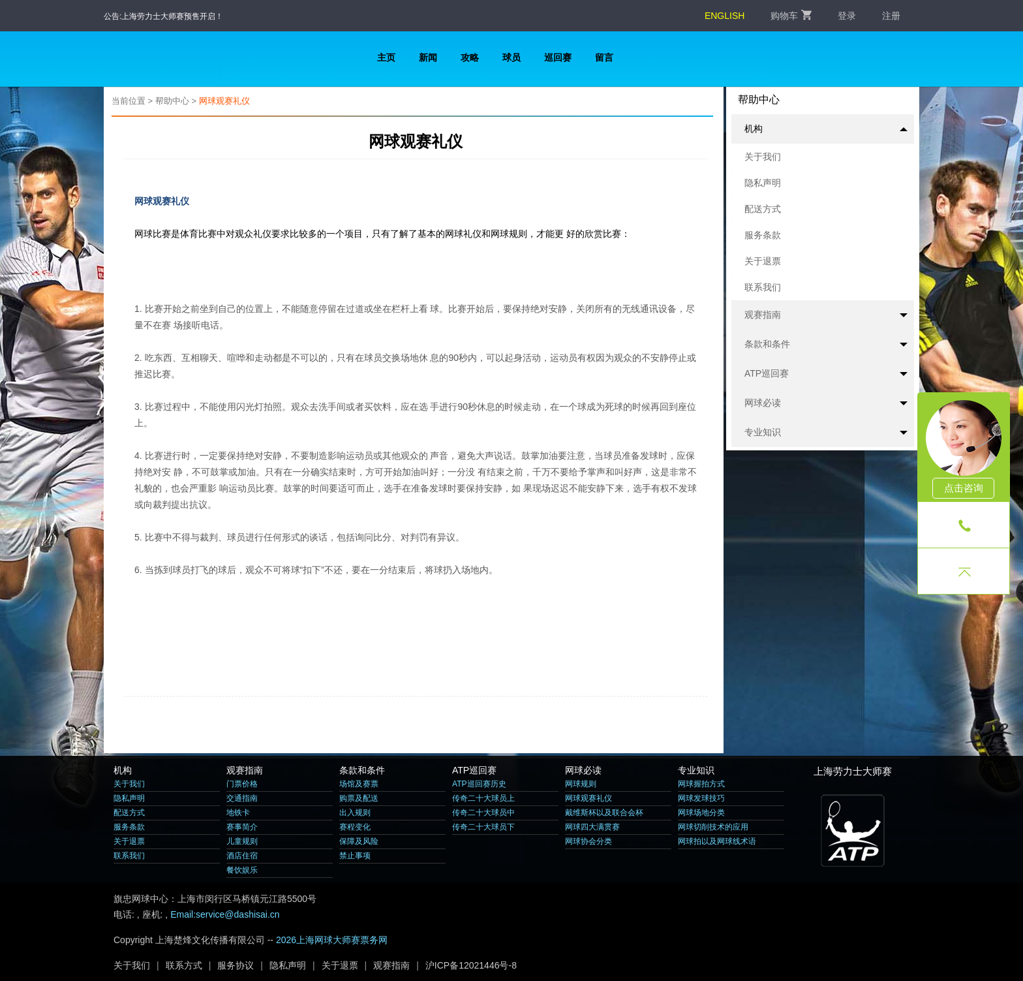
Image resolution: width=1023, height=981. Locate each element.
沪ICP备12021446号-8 (471, 965)
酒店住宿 (242, 855)
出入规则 (355, 812)
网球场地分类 (701, 812)
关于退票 (762, 261)
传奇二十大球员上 (483, 798)
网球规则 (580, 783)
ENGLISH (724, 15)
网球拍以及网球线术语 (717, 841)
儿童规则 (242, 841)
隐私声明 (762, 183)
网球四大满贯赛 (592, 827)
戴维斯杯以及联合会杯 (604, 812)
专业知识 (826, 433)
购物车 (791, 15)
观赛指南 (826, 315)
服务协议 (235, 965)
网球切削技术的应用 (713, 827)
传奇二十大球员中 (483, 812)
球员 (511, 57)
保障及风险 (358, 841)
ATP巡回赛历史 (479, 783)
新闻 (428, 57)
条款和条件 (826, 344)
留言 (604, 57)
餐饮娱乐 (242, 870)
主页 (386, 57)
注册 (891, 15)
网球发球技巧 (701, 798)
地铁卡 (238, 812)
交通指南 (242, 798)
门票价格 (242, 783)
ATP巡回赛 (826, 374)
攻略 (470, 57)
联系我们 (762, 287)
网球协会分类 (588, 841)
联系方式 (184, 965)
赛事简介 (242, 827)
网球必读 (826, 403)
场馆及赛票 (358, 783)
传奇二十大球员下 (483, 827)
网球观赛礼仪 (224, 101)
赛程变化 (355, 827)
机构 (826, 128)
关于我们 (762, 156)
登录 (847, 15)
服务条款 (762, 235)
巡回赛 (558, 57)
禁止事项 (355, 855)
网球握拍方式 (701, 783)
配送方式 (762, 209)
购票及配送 (358, 798)
